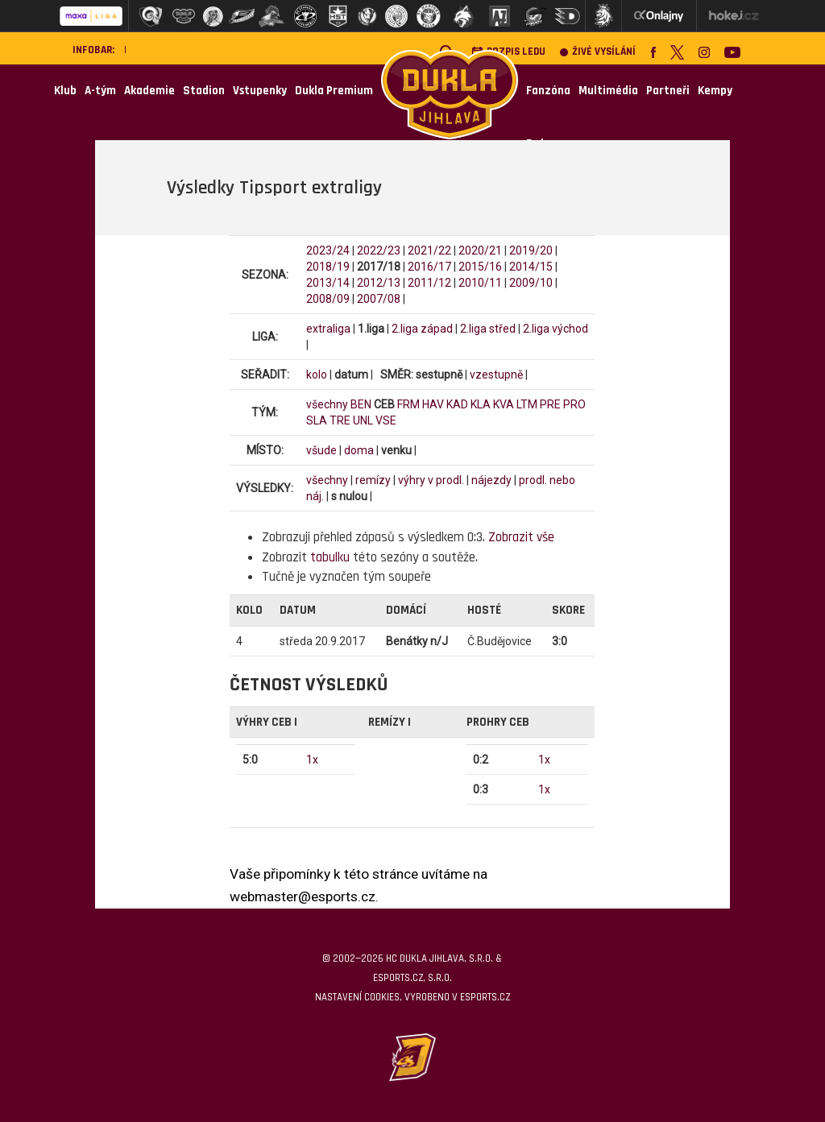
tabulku (330, 557)
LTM (526, 404)
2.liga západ (422, 328)
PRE (550, 404)
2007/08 (378, 298)
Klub (65, 90)
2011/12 (429, 282)
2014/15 (531, 266)
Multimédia (608, 90)
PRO (574, 404)
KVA (503, 404)
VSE (385, 420)
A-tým (100, 90)
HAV (433, 404)
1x (312, 759)
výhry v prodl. (431, 480)
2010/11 (480, 282)
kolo (316, 374)
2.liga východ (555, 328)
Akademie (149, 90)
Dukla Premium (334, 90)
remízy (373, 480)
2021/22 (429, 250)
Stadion (204, 90)
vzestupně (496, 374)
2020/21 (480, 250)
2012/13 (378, 282)
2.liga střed (488, 328)
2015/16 (480, 266)
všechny (327, 404)
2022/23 (378, 250)
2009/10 (531, 282)
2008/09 (328, 298)
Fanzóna (548, 90)
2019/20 (531, 250)
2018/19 (328, 266)
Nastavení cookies (357, 997)
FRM (408, 404)
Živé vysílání (598, 52)
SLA (316, 420)
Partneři (668, 90)
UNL (363, 420)
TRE (340, 420)
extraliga (328, 328)
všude (321, 450)
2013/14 (328, 282)
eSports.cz (485, 997)
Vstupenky (260, 90)
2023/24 (328, 250)
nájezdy (491, 480)
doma (359, 450)
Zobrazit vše (521, 537)
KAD (457, 404)
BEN (360, 404)
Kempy (715, 90)
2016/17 (429, 266)
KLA (481, 404)
